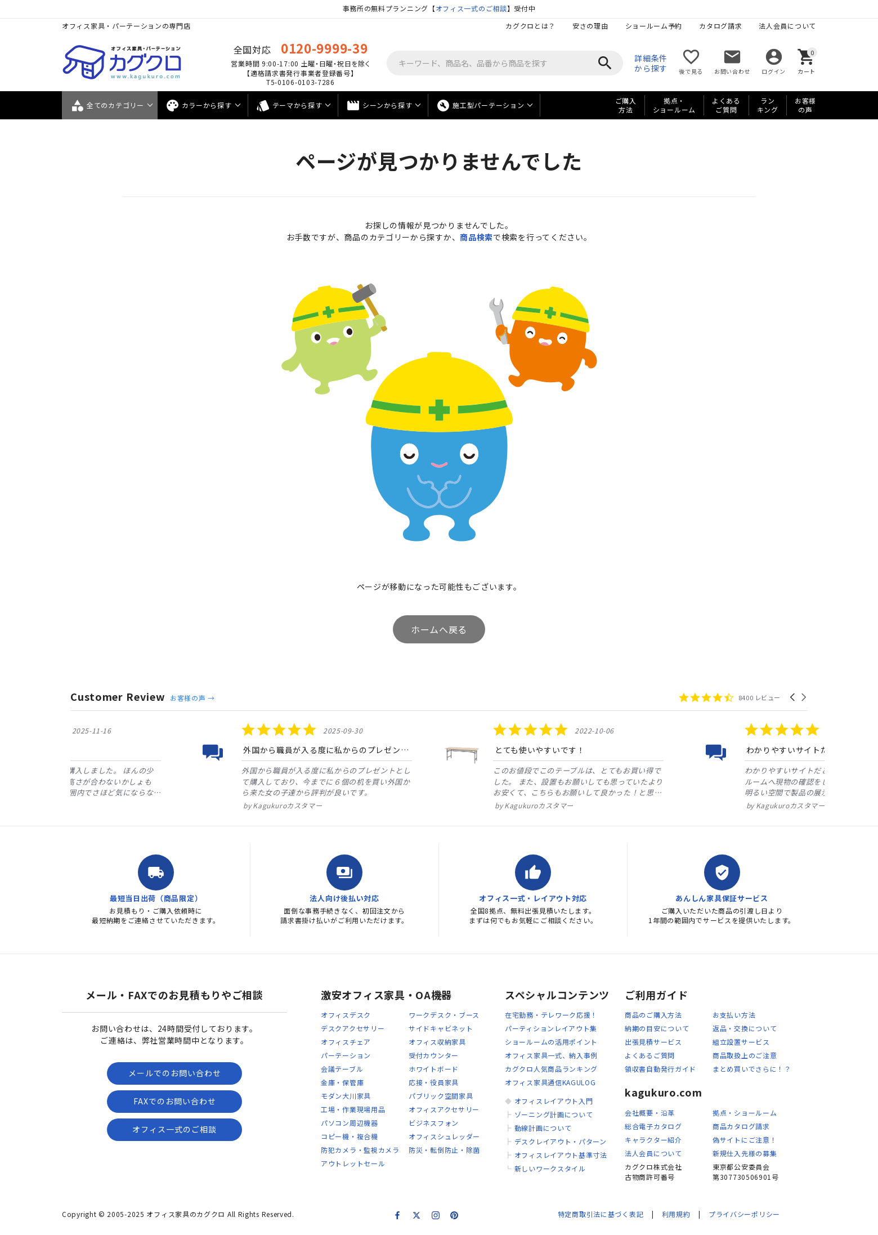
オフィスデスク (346, 1014)
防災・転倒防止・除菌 (444, 1150)
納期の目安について (657, 1028)
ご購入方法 (626, 105)
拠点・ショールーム (674, 105)
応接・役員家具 (434, 1082)
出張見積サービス (653, 1041)
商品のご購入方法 (653, 1014)
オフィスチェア (346, 1041)
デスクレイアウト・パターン (560, 1141)
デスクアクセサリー (352, 1028)
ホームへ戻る (439, 629)
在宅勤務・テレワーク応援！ (551, 1014)
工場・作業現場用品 (353, 1109)
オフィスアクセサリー (444, 1109)
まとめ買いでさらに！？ (752, 1068)
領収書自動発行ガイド (660, 1068)
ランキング (767, 105)
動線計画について (543, 1128)
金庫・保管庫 (342, 1082)
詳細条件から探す (651, 63)
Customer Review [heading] (117, 696)
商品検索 (476, 237)
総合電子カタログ (653, 1126)
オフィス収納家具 (437, 1041)
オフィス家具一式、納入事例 (551, 1055)
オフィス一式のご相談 (471, 8)
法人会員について (787, 25)
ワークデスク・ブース (444, 1014)
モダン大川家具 (346, 1095)
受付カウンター (434, 1055)
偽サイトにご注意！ (745, 1139)
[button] (793, 697)
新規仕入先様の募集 (745, 1153)
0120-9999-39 (324, 48)
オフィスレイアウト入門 (553, 1101)
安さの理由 (590, 25)
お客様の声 (805, 105)
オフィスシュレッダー (444, 1136)
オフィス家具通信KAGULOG (550, 1082)
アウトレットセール (353, 1163)
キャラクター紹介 (653, 1139)
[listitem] (183, 766)
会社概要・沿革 (650, 1112)
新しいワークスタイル (550, 1168)
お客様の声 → (192, 697)
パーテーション (346, 1055)
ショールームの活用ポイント (551, 1041)
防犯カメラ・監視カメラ (360, 1150)
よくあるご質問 (726, 105)
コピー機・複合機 (349, 1136)
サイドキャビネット (441, 1028)
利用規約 (676, 1214)
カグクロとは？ (530, 25)
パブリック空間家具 (441, 1095)
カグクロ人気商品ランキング (551, 1068)
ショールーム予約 (654, 25)
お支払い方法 (734, 1014)
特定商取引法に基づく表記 (600, 1214)
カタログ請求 (720, 25)
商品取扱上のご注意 (745, 1055)
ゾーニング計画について (553, 1114)
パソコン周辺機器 (349, 1122)
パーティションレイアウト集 (551, 1028)
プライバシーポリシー (744, 1214)
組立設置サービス (741, 1041)
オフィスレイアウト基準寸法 (560, 1155)
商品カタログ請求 (741, 1126)
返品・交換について (745, 1028)
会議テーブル (342, 1068)
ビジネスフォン (434, 1122)
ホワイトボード (434, 1068)
